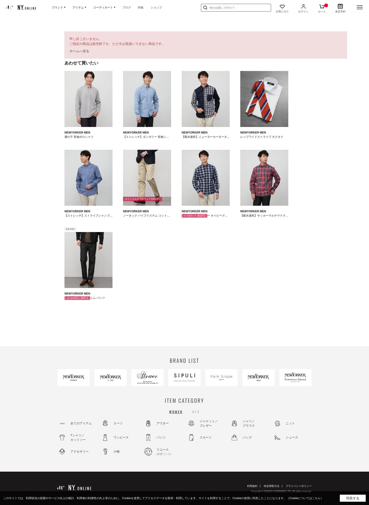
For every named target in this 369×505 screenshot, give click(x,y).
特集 (141, 7)
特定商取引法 (271, 486)
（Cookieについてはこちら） (304, 498)
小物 (116, 451)
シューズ (292, 437)
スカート (206, 437)
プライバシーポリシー (299, 486)
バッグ (247, 437)
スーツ (118, 423)
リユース (169, 452)
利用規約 (252, 486)
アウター (162, 423)
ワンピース (121, 437)
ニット (290, 423)
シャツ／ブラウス (249, 423)
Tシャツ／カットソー (78, 438)
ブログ (126, 7)
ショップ (156, 7)
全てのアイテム (81, 423)
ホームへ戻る (79, 51)
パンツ (161, 437)
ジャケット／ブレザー (209, 423)
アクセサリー (79, 451)
